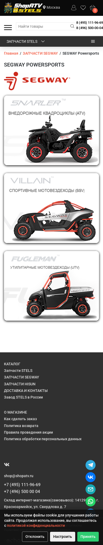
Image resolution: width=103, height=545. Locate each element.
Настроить (62, 536)
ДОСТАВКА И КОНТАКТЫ (26, 390)
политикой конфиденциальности (36, 525)
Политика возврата (21, 426)
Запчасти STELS (26, 42)
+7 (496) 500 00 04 (22, 491)
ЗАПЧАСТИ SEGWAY (21, 377)
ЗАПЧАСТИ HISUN (19, 384)
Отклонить (34, 536)
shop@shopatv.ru (18, 476)
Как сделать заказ (20, 419)
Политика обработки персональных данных (43, 439)
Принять (88, 536)
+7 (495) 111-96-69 (22, 484)
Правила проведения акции (28, 432)
